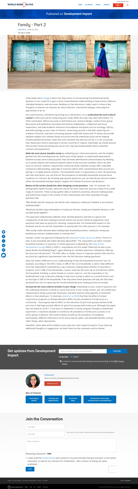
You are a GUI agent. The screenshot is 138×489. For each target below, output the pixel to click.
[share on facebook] (3, 236)
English (28, 33)
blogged (47, 98)
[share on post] (3, 241)
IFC (35, 487)
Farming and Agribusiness (53, 399)
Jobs (39, 480)
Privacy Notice (48, 458)
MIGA (39, 487)
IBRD (26, 487)
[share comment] (3, 255)
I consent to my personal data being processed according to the (93, 362)
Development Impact (78, 14)
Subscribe (117, 351)
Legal (9, 480)
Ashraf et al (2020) (71, 296)
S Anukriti (22, 29)
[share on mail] (3, 232)
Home (80, 4)
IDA (31, 487)
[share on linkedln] (3, 245)
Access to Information (29, 480)
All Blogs (88, 4)
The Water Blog (73, 399)
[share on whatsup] (3, 250)
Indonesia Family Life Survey (82, 237)
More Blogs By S (52, 384)
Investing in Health (34, 399)
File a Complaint (125, 480)
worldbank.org (123, 1)
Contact (107, 4)
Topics (98, 4)
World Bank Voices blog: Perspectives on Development (99, 399)
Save (30, 469)
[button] (128, 5)
